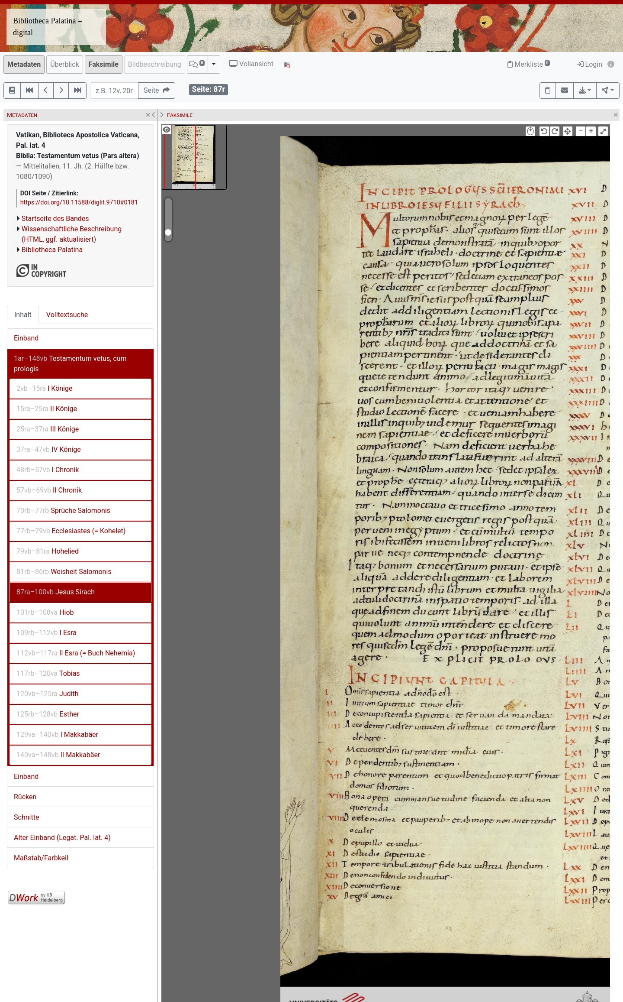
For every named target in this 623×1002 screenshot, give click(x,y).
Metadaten (24, 64)
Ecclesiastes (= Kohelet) (70, 531)
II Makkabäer (58, 755)
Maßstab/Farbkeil (41, 858)
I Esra (46, 633)
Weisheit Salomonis (64, 571)
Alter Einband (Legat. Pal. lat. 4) (62, 837)
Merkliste (528, 64)
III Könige (47, 429)
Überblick (64, 64)
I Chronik (47, 470)
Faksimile (104, 64)
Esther (47, 714)
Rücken (25, 797)
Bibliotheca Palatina (52, 250)
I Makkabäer (57, 734)
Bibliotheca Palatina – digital (47, 26)
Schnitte (26, 817)
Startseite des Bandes (55, 218)
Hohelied (47, 551)
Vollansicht (251, 64)
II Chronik (49, 490)
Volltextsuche (67, 315)
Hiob (45, 612)
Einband (26, 338)
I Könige (44, 388)
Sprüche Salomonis (63, 510)
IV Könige (48, 449)
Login (589, 64)
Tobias (48, 673)
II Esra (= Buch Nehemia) (75, 653)
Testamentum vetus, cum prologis (70, 363)
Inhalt (23, 315)
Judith (47, 694)
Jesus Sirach (55, 592)
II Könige (46, 409)
